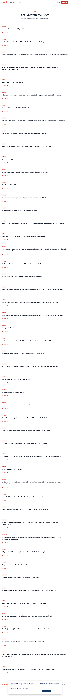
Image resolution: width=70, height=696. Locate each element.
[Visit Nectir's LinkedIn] (62, 684)
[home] (5, 2)
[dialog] (35, 687)
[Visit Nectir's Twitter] (64, 684)
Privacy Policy (53, 684)
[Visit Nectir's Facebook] (67, 684)
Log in (58, 2)
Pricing (19, 2)
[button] (13, 2)
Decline (55, 691)
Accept (46, 691)
